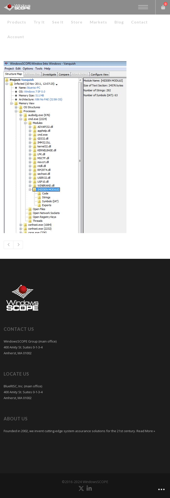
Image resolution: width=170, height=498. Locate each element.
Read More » (145, 431)
